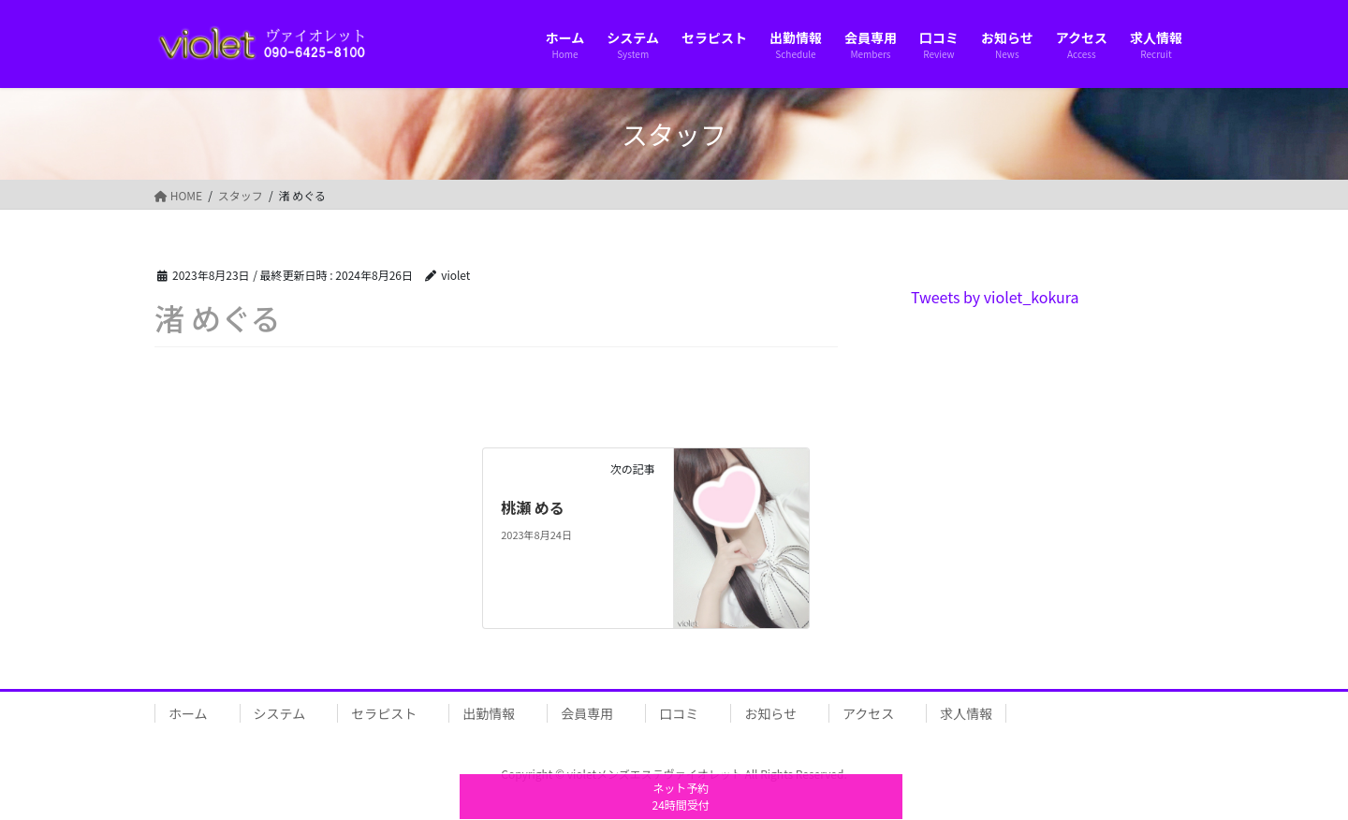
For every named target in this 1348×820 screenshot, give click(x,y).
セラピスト (384, 713)
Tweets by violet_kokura (995, 297)
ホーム (188, 713)
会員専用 (587, 713)
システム (280, 713)
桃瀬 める (532, 507)
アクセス (868, 713)
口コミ (678, 713)
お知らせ (770, 713)
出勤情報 (488, 713)
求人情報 (966, 713)
